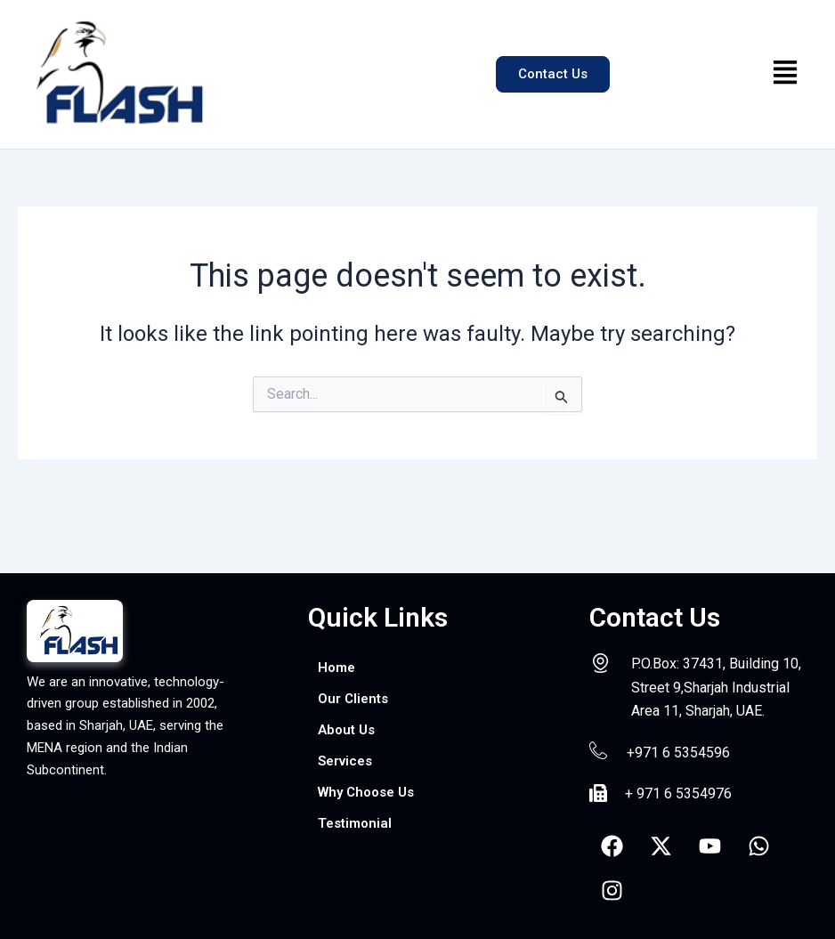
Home (338, 668)
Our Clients (355, 700)
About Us (348, 732)
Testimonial (357, 828)
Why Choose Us (371, 796)
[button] (785, 74)
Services (347, 764)
